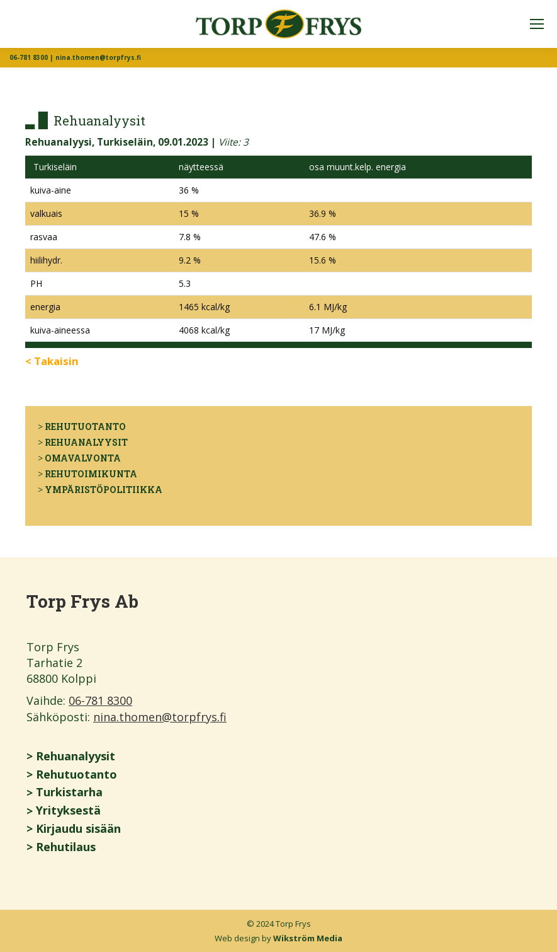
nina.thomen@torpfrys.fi (160, 716)
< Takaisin (52, 361)
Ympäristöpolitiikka (103, 490)
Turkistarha (69, 791)
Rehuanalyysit (86, 442)
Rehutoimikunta (91, 474)
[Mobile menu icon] (536, 24)
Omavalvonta (83, 458)
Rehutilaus (66, 846)
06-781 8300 (100, 700)
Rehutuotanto (85, 426)
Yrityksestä (68, 810)
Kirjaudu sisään (78, 828)
